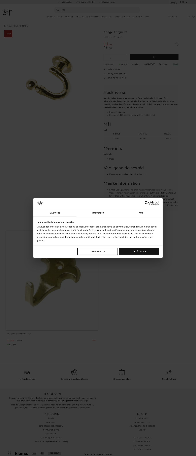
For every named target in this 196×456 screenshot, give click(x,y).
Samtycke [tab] (55, 213)
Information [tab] (98, 213)
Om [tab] (141, 213)
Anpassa (97, 251)
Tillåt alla (139, 251)
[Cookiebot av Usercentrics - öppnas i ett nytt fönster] (146, 203)
